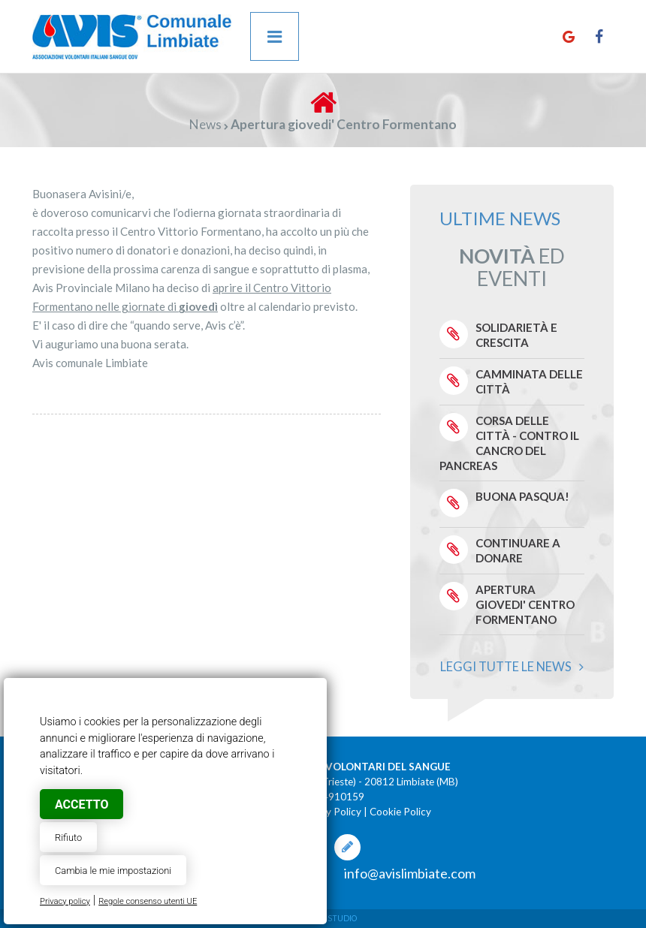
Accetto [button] (81, 804)
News (205, 124)
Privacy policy (65, 901)
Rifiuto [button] (68, 837)
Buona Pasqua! (522, 496)
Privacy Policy (329, 812)
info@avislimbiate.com (409, 873)
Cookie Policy (400, 812)
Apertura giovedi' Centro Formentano (525, 604)
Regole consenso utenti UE (147, 901)
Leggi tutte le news (512, 666)
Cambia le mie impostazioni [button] (113, 870)
